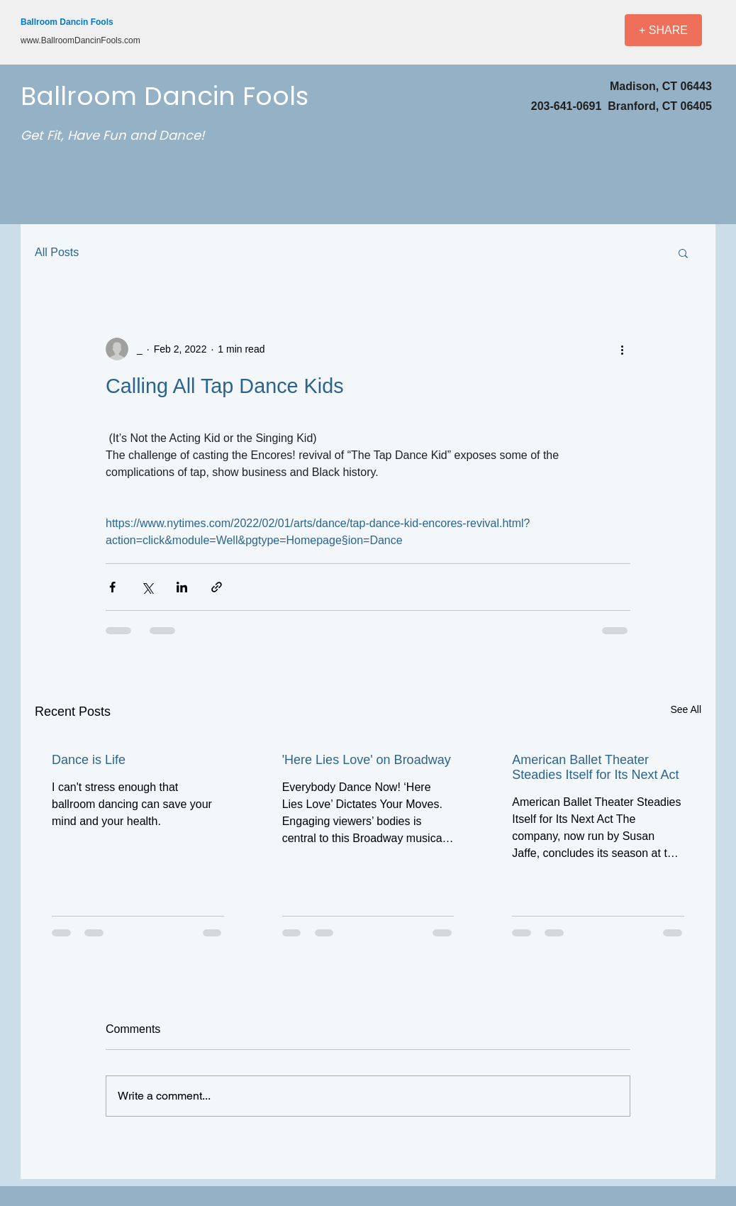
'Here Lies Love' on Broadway (366, 760)
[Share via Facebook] (112, 587)
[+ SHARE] (663, 30)
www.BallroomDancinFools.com (80, 40)
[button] (683, 252)
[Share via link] (216, 587)
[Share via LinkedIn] (182, 587)
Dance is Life (89, 760)
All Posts (57, 252)
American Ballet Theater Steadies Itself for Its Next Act (595, 767)
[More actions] (621, 349)
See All (685, 709)
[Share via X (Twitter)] (147, 587)
